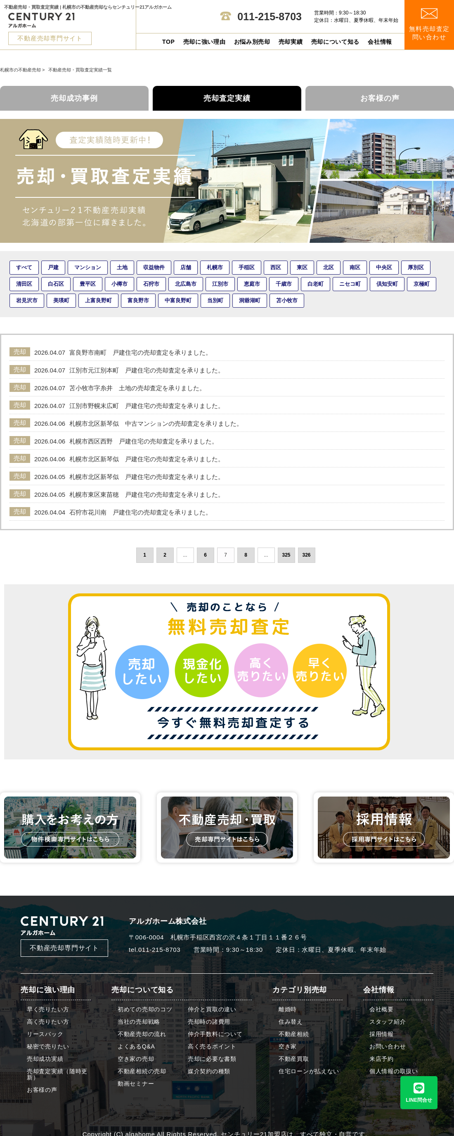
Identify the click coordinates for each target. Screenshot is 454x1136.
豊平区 (88, 284)
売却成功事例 (74, 98)
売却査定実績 (227, 98)
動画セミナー (136, 1084)
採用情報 (381, 1034)
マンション (87, 267)
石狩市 (151, 284)
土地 (122, 267)
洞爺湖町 (249, 300)
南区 (355, 267)
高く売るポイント (212, 1047)
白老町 (315, 284)
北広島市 (185, 284)
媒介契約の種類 (209, 1071)
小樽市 (119, 284)
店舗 (185, 267)
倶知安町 (387, 284)
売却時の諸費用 (209, 1022)
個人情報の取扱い (393, 1071)
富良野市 (138, 300)
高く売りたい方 (48, 1022)
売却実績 (291, 41)
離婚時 (288, 1009)
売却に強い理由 (204, 41)
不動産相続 (294, 1034)
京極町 (422, 284)
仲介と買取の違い (212, 1009)
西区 (275, 267)
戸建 (53, 267)
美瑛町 (61, 300)
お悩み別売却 (252, 41)
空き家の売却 (136, 1059)
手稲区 (247, 267)
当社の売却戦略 (139, 1022)
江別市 (220, 284)
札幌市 (215, 267)
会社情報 (380, 41)
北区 (328, 267)
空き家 (288, 1047)
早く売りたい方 (48, 1009)
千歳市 (284, 284)
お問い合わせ (387, 1047)
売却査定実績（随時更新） (57, 1074)
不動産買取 (294, 1059)
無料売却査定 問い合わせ (429, 24)
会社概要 (381, 1009)
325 (286, 555)
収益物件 (154, 267)
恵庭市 (252, 284)
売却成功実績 (45, 1059)
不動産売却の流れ (142, 1034)
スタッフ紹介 (387, 1022)
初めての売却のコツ (145, 1009)
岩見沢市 (27, 300)
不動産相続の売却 (142, 1071)
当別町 (215, 300)
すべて (24, 267)
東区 (302, 267)
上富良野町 (98, 300)
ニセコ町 (350, 284)
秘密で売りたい (48, 1047)
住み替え (291, 1022)
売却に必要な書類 (212, 1059)
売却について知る (335, 41)
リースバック (45, 1034)
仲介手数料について (215, 1034)
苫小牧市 (287, 300)
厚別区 (416, 267)
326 (306, 555)
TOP (168, 41)
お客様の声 (380, 98)
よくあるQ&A (136, 1047)
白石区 (56, 284)
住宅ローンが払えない (309, 1071)
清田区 (24, 284)
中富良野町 (178, 300)
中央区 (384, 267)
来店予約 (381, 1059)
